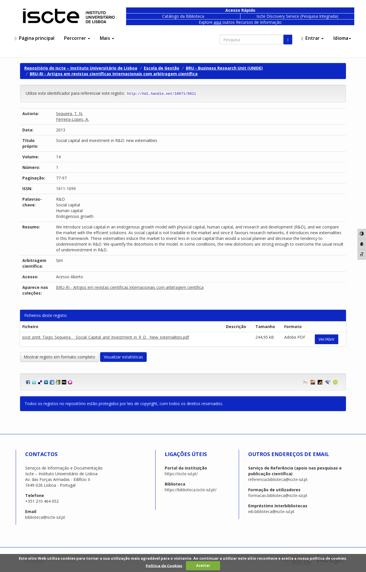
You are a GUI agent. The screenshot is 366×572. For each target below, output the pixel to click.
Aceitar (203, 565)
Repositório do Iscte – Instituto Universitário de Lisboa (80, 68)
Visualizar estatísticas (123, 357)
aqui (217, 22)
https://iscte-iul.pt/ (181, 473)
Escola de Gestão (161, 68)
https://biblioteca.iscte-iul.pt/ (190, 489)
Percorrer (77, 38)
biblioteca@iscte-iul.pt (45, 517)
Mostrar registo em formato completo (59, 357)
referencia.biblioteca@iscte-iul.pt (278, 479)
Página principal (34, 38)
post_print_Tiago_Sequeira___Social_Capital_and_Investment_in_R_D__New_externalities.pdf (105, 337)
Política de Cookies (164, 565)
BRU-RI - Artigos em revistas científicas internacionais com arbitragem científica (114, 73)
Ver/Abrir (327, 339)
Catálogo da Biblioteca (183, 16)
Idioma (342, 38)
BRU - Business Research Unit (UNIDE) (224, 68)
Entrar (312, 38)
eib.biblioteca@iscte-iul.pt (271, 511)
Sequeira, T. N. (69, 113)
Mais (107, 38)
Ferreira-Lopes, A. (72, 119)
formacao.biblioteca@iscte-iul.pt (277, 495)
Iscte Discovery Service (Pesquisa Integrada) (297, 16)
